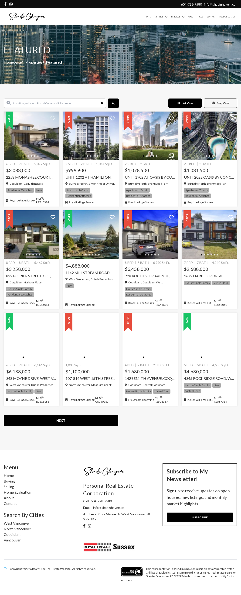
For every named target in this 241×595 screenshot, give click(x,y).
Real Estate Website (58, 569)
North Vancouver (17, 529)
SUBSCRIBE (200, 517)
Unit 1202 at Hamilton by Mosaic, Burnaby (90, 177)
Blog (200, 17)
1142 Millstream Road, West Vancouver (90, 272)
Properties (33, 62)
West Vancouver (17, 523)
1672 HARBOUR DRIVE (203, 276)
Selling (9, 486)
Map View (220, 103)
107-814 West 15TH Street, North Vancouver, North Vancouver (90, 378)
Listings (158, 17)
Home (148, 17)
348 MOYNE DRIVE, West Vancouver (31, 378)
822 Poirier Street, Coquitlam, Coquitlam (31, 276)
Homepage (13, 62)
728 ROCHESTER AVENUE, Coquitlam (150, 276)
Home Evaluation (17, 492)
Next (60, 420)
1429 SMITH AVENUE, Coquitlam (150, 378)
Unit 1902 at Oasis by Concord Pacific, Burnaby (150, 177)
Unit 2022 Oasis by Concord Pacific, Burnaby (209, 177)
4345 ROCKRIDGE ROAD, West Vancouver (209, 378)
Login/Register (227, 17)
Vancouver (12, 540)
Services (175, 17)
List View (185, 103)
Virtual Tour (221, 283)
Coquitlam (12, 534)
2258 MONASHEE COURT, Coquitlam (31, 177)
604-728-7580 (191, 4)
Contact (211, 17)
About (191, 17)
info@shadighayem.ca (219, 4)
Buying (9, 481)
